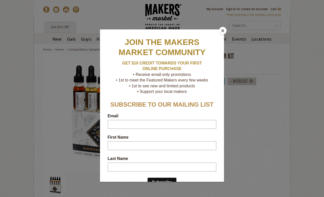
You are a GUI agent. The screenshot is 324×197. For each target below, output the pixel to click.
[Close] (223, 31)
